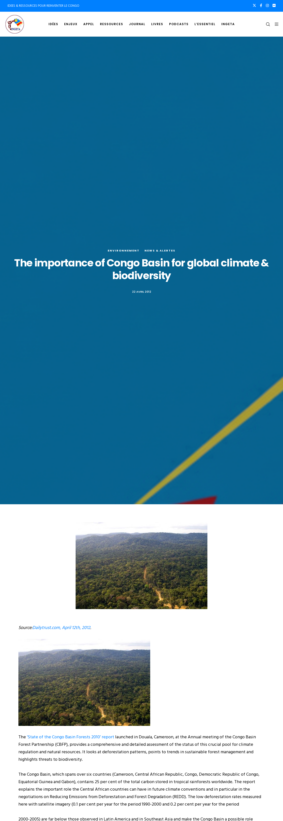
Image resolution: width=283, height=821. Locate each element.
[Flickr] (274, 5)
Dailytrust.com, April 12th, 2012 (61, 627)
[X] (254, 5)
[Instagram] (267, 5)
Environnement (124, 251)
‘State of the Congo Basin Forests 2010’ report (70, 737)
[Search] (265, 24)
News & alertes (159, 251)
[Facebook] (261, 5)
